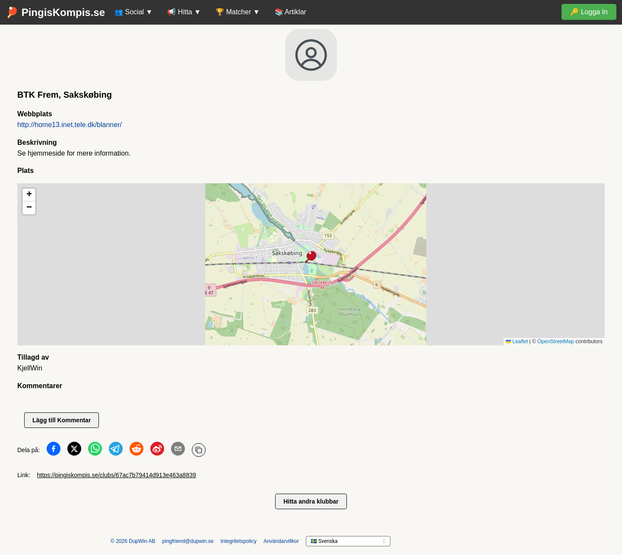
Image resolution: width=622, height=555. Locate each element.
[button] (311, 258)
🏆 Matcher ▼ (238, 12)
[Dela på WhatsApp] (95, 450)
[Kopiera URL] (199, 450)
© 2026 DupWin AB (133, 541)
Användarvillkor (281, 541)
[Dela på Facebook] (53, 450)
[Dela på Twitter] (74, 450)
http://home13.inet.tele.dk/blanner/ (69, 124)
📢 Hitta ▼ (184, 12)
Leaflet (517, 341)
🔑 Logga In (589, 12)
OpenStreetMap (555, 341)
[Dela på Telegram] (116, 450)
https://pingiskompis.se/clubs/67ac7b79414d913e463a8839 (116, 475)
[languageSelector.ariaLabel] (348, 541)
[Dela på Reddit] (136, 450)
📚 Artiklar (290, 12)
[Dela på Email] (178, 450)
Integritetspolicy (239, 541)
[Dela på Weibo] (157, 450)
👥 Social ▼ (133, 12)
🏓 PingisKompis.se (55, 12)
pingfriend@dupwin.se (188, 541)
